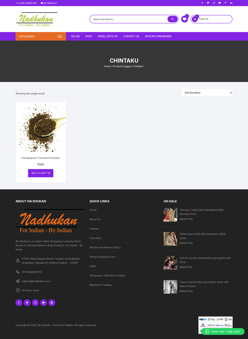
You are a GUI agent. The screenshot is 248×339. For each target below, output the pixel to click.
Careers (94, 228)
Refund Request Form (102, 256)
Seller (75, 36)
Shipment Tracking (100, 285)
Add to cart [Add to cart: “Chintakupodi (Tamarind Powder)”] (40, 173)
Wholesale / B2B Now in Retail (107, 275)
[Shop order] (207, 93)
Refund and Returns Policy (105, 247)
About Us (95, 219)
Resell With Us (108, 36)
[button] (223, 331)
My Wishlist (49, 3)
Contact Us (131, 36)
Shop (88, 36)
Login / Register (26, 3)
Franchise (95, 238)
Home (107, 66)
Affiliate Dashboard (158, 36)
